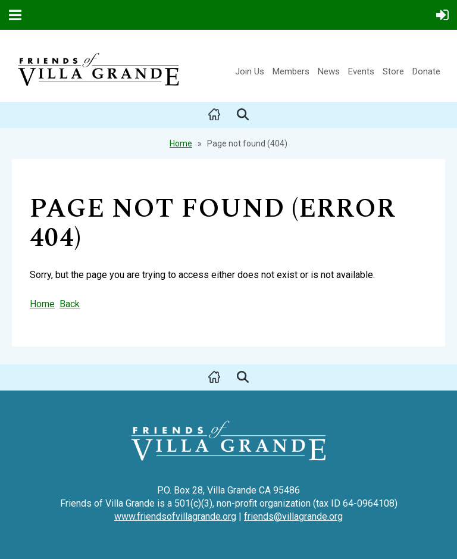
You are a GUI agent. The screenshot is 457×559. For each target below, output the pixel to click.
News (329, 71)
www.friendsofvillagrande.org (175, 516)
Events (361, 71)
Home (181, 143)
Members (291, 71)
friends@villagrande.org (293, 516)
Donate (426, 71)
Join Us (249, 71)
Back (70, 304)
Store (393, 71)
